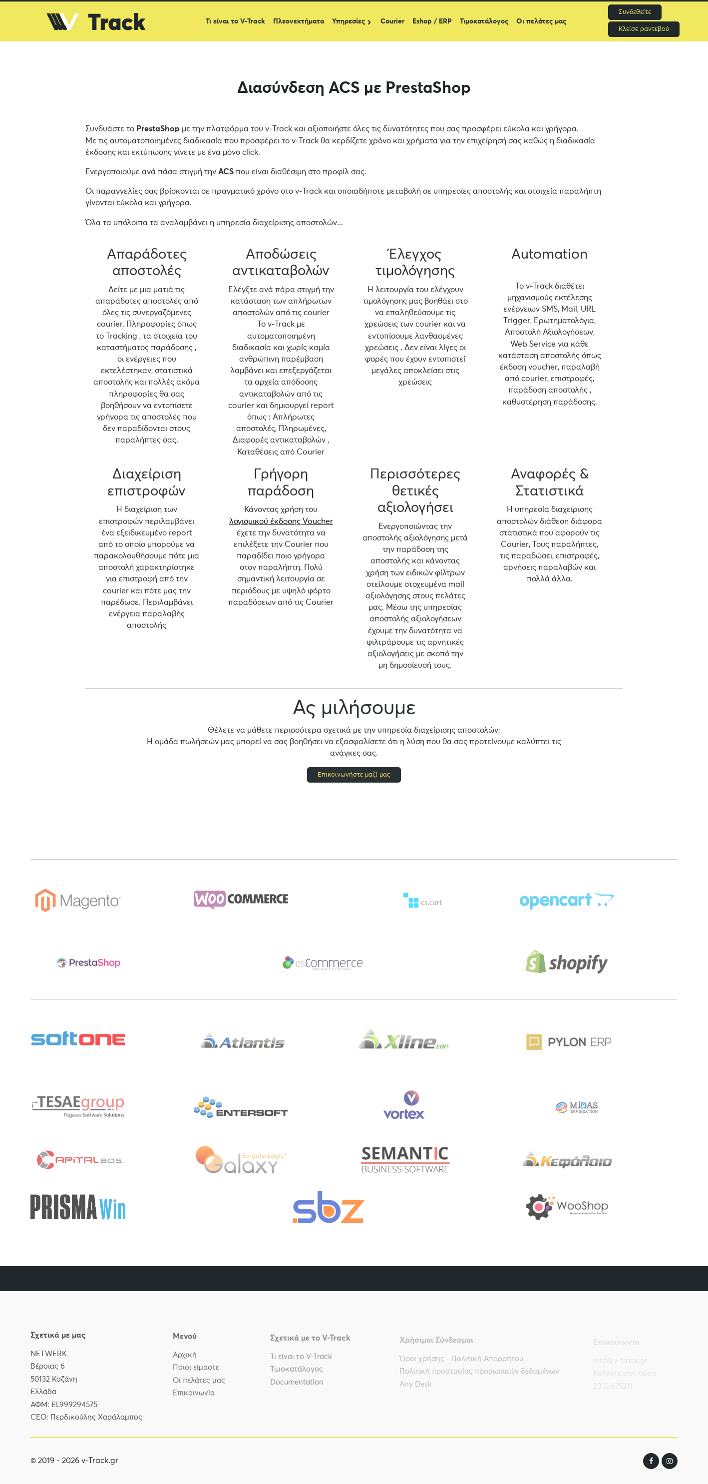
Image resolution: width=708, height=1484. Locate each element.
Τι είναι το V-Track (235, 21)
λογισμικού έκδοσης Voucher (281, 522)
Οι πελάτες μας (541, 21)
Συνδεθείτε (635, 12)
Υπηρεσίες (348, 21)
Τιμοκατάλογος (484, 21)
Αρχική (185, 1361)
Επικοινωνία (194, 1399)
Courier (392, 21)
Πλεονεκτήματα (298, 21)
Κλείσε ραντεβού (644, 29)
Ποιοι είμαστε (196, 1374)
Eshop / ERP (432, 21)
